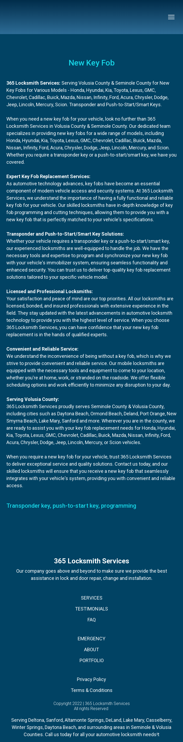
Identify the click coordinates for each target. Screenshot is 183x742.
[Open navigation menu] (171, 17)
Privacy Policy (91, 679)
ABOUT (91, 649)
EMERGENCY (91, 638)
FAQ (92, 619)
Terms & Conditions (92, 690)
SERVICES (91, 598)
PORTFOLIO (92, 660)
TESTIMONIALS (91, 609)
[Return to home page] (22, 17)
